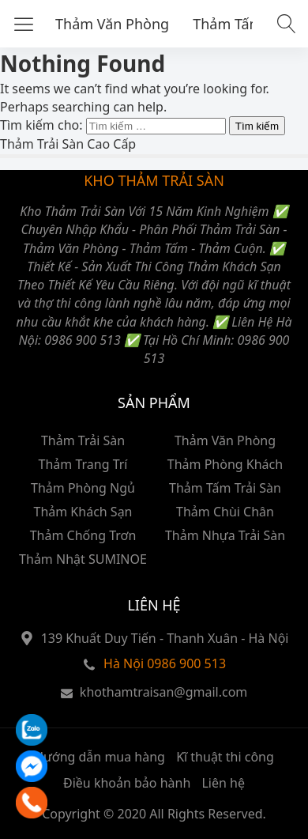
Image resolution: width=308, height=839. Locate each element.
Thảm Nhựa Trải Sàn (225, 535)
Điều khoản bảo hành (126, 783)
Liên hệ (223, 783)
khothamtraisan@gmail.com (163, 692)
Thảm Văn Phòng (112, 23)
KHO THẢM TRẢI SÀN (154, 180)
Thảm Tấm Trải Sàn (225, 488)
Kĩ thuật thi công (225, 756)
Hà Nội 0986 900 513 (164, 663)
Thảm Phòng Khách (225, 464)
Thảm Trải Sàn (83, 440)
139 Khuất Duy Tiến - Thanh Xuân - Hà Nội (165, 638)
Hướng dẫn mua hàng (99, 756)
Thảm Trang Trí (83, 464)
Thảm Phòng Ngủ (83, 488)
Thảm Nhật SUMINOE (83, 559)
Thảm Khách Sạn (82, 511)
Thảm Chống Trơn (83, 535)
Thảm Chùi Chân (225, 511)
